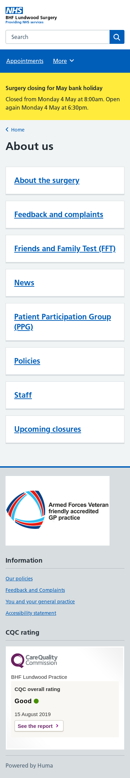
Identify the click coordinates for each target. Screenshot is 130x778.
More (64, 60)
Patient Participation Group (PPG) (62, 322)
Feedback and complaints (58, 214)
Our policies (19, 578)
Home (18, 130)
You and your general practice (40, 601)
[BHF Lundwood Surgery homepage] (35, 15)
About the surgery (46, 180)
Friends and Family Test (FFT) (64, 248)
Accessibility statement (31, 613)
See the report (35, 726)
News (24, 282)
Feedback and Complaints (35, 590)
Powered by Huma (29, 765)
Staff (23, 395)
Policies (27, 361)
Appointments (24, 60)
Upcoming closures (47, 429)
